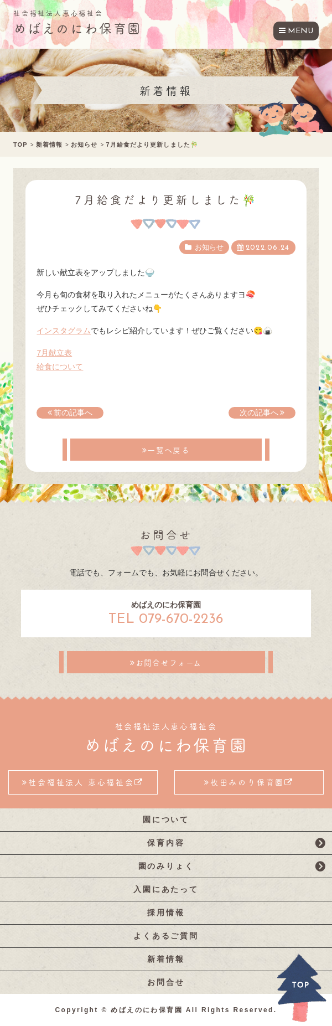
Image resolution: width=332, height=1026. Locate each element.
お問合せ (165, 982)
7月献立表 (54, 352)
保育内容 (165, 842)
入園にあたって (166, 889)
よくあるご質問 (166, 935)
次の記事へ (259, 412)
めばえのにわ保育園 (77, 28)
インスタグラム (64, 330)
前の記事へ (73, 412)
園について (166, 819)
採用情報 (165, 912)
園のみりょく (166, 866)
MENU (300, 31)
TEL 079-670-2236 (165, 619)
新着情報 (165, 959)
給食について (60, 366)
